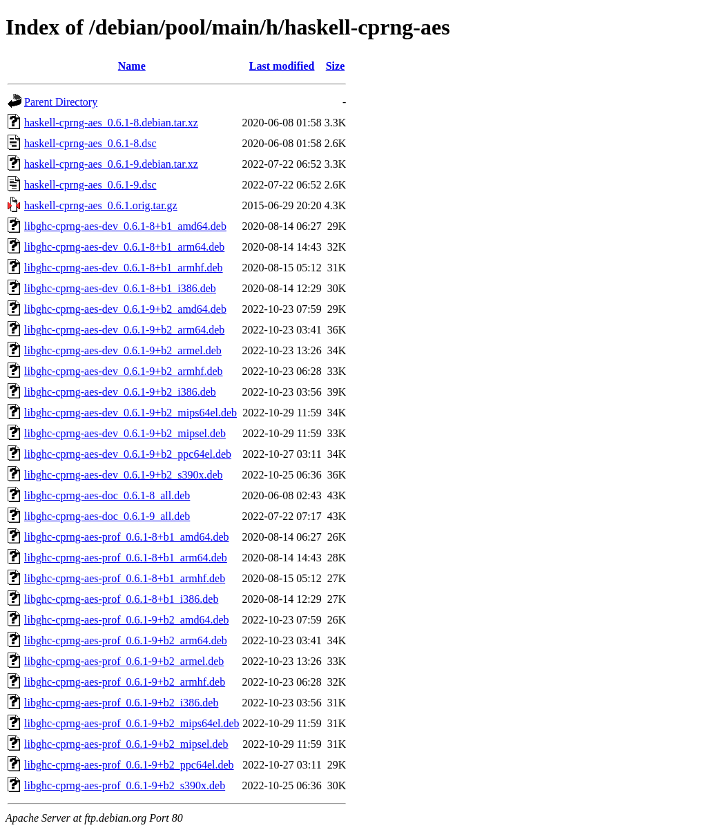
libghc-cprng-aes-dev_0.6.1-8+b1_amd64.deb (125, 226)
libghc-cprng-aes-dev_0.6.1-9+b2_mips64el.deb (130, 412)
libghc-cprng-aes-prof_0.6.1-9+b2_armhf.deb (124, 682)
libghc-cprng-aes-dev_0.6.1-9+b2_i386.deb (120, 392)
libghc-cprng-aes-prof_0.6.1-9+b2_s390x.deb (124, 785)
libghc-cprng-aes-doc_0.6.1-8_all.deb (107, 495)
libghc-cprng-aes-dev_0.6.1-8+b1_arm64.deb (124, 247)
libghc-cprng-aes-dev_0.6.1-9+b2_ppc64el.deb (127, 454)
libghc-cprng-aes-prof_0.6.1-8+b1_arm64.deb (125, 557)
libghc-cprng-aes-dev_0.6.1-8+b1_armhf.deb (123, 267)
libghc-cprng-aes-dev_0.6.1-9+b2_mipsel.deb (125, 433)
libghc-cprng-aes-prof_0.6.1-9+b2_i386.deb (121, 702)
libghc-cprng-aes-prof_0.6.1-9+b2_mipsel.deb (126, 744)
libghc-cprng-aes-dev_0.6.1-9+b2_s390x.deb (123, 475)
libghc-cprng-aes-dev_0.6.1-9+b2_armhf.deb (123, 371)
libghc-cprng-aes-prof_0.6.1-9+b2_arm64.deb (125, 640)
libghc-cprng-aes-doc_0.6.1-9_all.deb (107, 516)
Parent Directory (60, 102)
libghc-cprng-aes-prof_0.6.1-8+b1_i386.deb (121, 599)
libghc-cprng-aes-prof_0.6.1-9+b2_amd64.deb (126, 620)
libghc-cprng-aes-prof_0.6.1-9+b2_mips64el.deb (132, 723)
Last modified (282, 66)
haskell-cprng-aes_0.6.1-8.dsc (90, 143)
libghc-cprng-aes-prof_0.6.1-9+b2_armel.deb (124, 661)
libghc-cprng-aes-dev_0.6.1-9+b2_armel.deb (123, 350)
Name (132, 66)
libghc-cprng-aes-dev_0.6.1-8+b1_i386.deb (120, 288)
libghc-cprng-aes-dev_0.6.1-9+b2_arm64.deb (124, 330)
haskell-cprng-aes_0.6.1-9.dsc (90, 185)
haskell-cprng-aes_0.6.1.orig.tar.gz (100, 205)
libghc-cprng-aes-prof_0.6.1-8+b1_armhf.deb (124, 578)
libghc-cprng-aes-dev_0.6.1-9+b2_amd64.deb (125, 309)
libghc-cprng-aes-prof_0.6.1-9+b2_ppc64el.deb (129, 765)
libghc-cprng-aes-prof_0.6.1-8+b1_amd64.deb (126, 537)
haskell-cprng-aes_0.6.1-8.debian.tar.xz (111, 122)
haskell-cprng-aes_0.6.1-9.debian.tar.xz (111, 164)
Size (335, 66)
